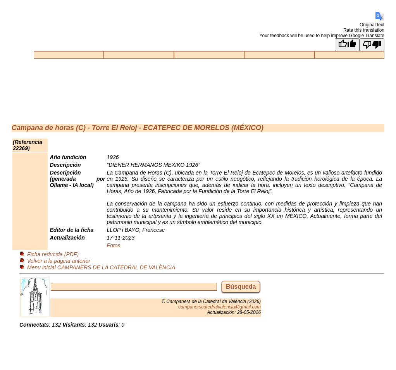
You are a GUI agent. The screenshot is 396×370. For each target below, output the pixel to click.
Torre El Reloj (114, 128)
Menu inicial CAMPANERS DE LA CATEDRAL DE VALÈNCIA (101, 267)
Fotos (114, 245)
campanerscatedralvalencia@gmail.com (219, 307)
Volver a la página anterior (58, 261)
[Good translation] (347, 44)
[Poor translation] (372, 44)
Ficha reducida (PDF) (53, 254)
